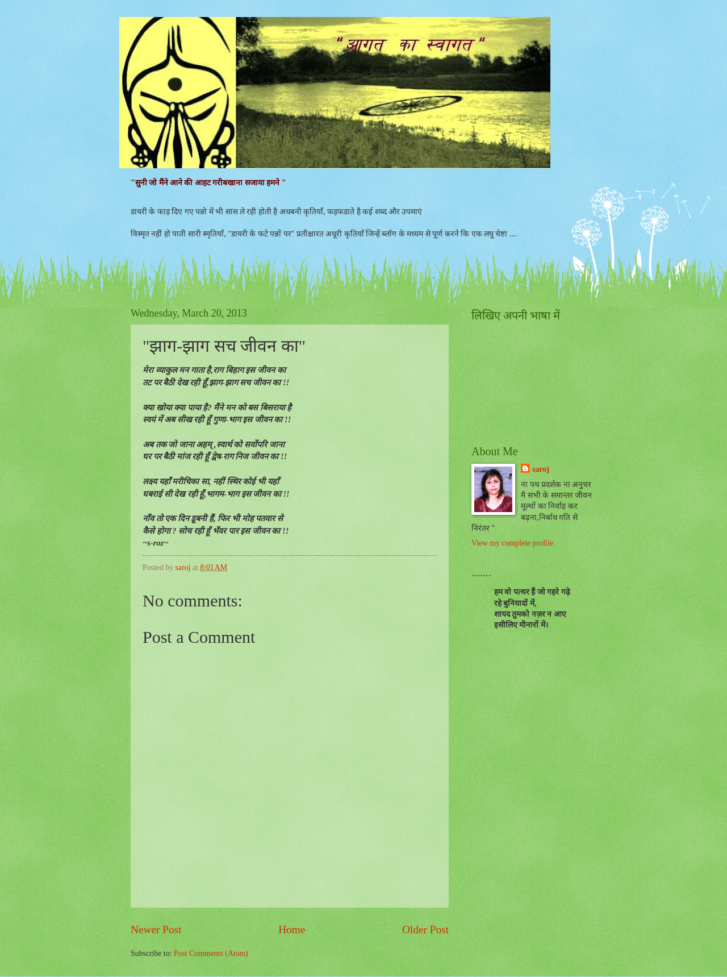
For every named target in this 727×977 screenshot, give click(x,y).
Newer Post (156, 930)
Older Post (425, 930)
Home (291, 930)
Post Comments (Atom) (211, 953)
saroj (540, 469)
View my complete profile (512, 543)
